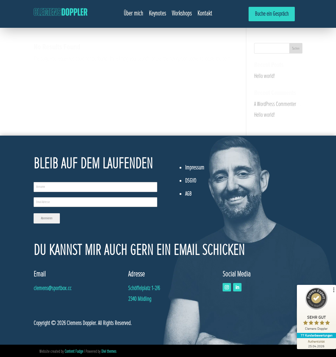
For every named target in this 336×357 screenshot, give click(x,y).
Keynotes (157, 14)
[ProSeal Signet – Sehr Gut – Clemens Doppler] (316, 310)
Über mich (133, 14)
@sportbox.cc (52, 287)
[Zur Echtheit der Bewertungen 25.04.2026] (316, 343)
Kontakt (204, 14)
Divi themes (108, 350)
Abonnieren (46, 218)
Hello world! (264, 76)
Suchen (296, 48)
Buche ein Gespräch (271, 14)
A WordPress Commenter (275, 104)
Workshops (182, 14)
